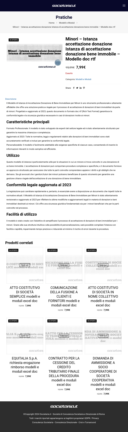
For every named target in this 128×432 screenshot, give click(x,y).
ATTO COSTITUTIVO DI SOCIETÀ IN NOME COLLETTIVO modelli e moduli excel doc (103, 296)
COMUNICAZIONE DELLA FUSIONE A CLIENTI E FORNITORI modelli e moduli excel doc (64, 296)
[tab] (64, 99)
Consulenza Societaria (42, 422)
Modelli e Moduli (67, 23)
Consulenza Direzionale (66, 422)
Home (51, 23)
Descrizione (10, 99)
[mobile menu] (124, 6)
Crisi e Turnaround (87, 422)
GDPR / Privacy (91, 418)
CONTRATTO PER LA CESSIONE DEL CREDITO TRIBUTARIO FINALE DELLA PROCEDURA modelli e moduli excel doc (64, 371)
